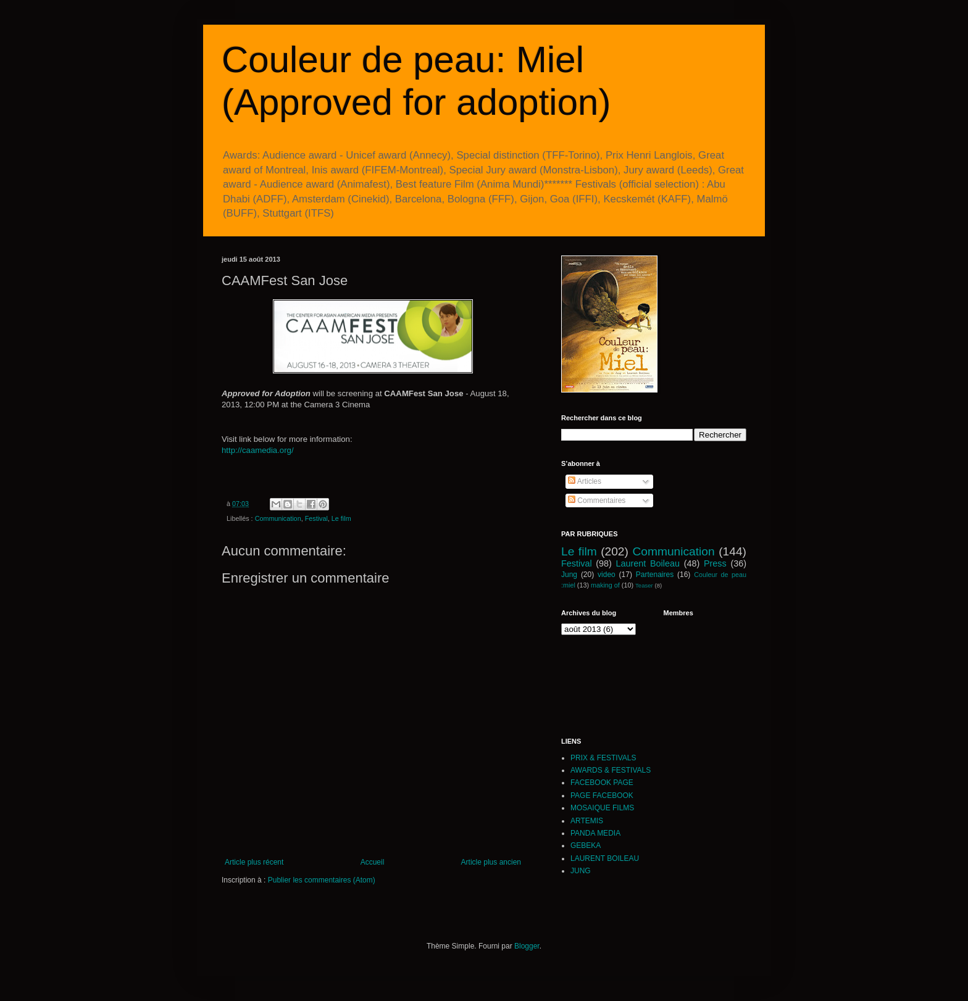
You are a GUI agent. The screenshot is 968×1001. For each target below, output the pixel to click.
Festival (316, 518)
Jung (569, 574)
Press (715, 563)
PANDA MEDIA (595, 833)
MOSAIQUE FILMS (602, 808)
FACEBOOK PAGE (601, 782)
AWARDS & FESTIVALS (610, 770)
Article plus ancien (491, 862)
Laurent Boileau (648, 563)
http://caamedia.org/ (258, 450)
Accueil (373, 862)
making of (605, 585)
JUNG (580, 870)
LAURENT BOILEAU (604, 858)
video (606, 574)
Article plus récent (254, 862)
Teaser (644, 585)
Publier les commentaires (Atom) (321, 880)
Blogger (527, 946)
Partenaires (655, 574)
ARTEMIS (586, 820)
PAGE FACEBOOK (601, 795)
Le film (341, 518)
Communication (278, 518)
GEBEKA (585, 845)
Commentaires (596, 500)
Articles (584, 481)
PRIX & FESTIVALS (603, 758)
